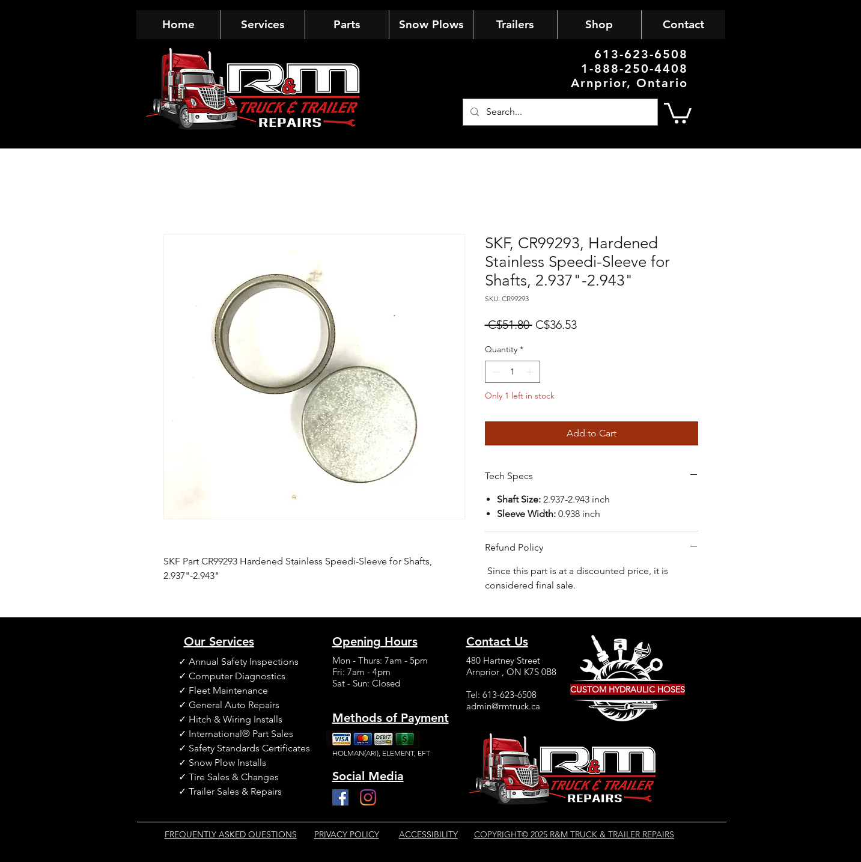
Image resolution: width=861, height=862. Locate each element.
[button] (678, 112)
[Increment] (530, 371)
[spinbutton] (512, 371)
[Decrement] (494, 371)
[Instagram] (368, 797)
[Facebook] (340, 797)
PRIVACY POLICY (346, 834)
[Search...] (559, 112)
